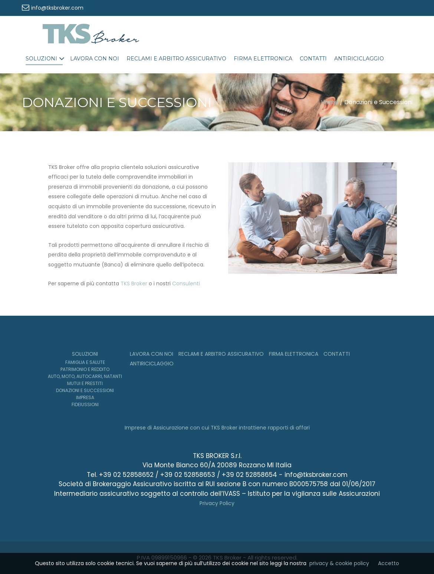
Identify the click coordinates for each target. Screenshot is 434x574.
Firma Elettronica (263, 58)
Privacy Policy (217, 503)
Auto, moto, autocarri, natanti (85, 376)
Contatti (313, 58)
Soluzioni (41, 58)
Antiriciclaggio (359, 58)
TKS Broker (134, 283)
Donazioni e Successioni (85, 390)
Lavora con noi (94, 58)
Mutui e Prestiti (85, 383)
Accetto (388, 563)
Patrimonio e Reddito (84, 369)
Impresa (85, 397)
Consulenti (186, 283)
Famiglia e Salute (85, 362)
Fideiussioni (85, 404)
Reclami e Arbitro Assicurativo (176, 58)
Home (329, 102)
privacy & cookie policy (339, 563)
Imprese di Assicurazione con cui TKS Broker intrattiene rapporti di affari (217, 427)
